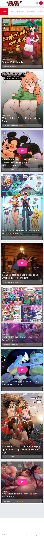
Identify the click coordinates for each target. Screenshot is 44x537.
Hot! (11, 12)
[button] (3, 3)
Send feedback (22, 529)
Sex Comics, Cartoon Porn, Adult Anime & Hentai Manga (19, 535)
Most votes (20, 12)
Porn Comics (6, 59)
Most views (31, 12)
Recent (4, 12)
